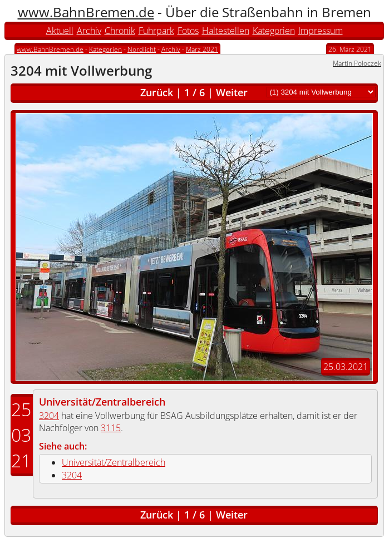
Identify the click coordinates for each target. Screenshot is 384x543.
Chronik (120, 30)
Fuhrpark (156, 30)
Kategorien (274, 30)
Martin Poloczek (357, 63)
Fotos (188, 30)
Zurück (156, 92)
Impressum (320, 30)
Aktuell (59, 30)
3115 (111, 428)
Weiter (232, 92)
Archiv (89, 30)
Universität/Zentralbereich (102, 401)
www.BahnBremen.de (86, 12)
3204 (49, 415)
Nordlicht (141, 49)
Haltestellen (225, 30)
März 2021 (202, 49)
